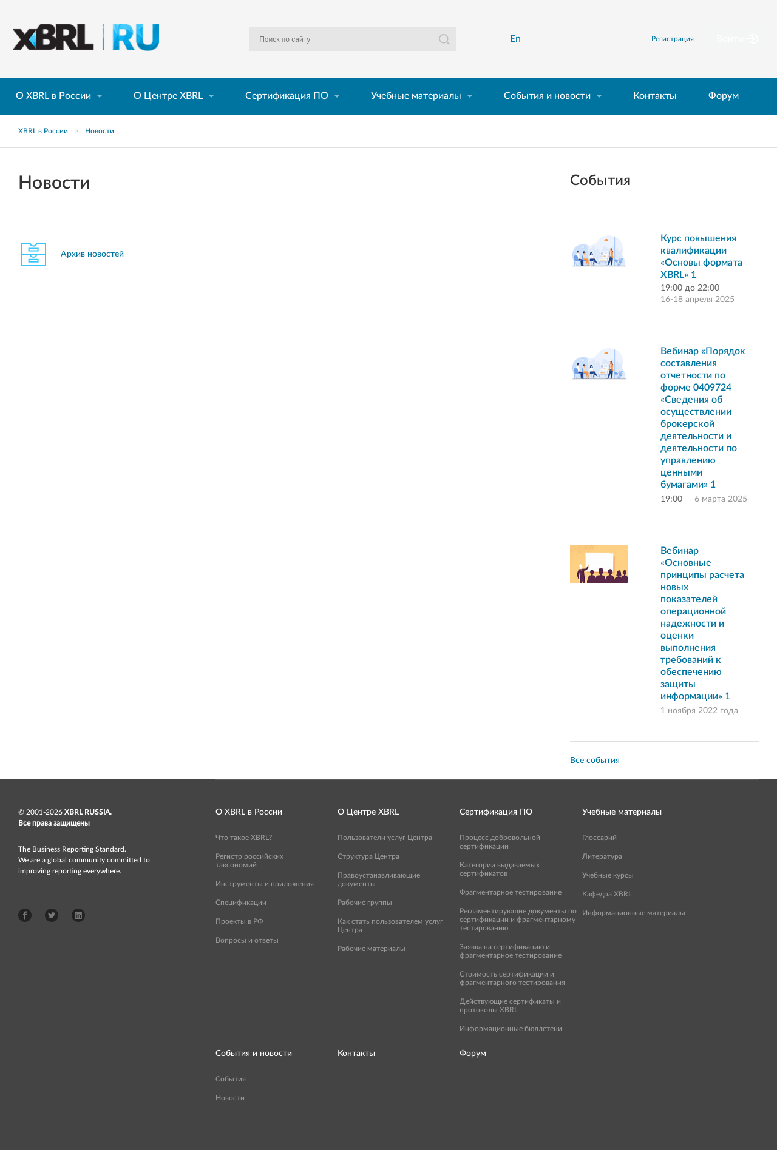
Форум (723, 116)
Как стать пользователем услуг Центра (390, 946)
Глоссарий (599, 858)
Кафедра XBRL (607, 914)
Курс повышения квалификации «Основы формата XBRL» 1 (701, 277)
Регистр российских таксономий (249, 881)
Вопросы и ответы (247, 960)
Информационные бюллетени (511, 1049)
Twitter (51, 936)
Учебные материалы (416, 116)
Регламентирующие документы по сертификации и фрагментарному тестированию (518, 940)
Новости (99, 151)
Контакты (655, 116)
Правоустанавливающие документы (379, 900)
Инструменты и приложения (264, 904)
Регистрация (688, 49)
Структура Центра (368, 877)
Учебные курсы (608, 895)
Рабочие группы (365, 923)
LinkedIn (78, 936)
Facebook (25, 936)
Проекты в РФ (239, 942)
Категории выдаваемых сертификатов (500, 890)
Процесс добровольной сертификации (500, 862)
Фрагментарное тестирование (511, 912)
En (519, 49)
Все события (595, 781)
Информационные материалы (633, 933)
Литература (602, 877)
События (230, 1099)
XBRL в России (43, 151)
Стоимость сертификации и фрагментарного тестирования (512, 999)
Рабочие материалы (371, 969)
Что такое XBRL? (243, 858)
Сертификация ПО (286, 116)
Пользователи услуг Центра (385, 858)
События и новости (547, 116)
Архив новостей (92, 275)
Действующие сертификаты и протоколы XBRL (510, 1026)
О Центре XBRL (168, 116)
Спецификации (240, 923)
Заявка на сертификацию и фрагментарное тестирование (511, 972)
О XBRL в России (53, 116)
